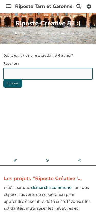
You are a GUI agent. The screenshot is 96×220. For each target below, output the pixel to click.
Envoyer (13, 83)
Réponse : (11, 63)
